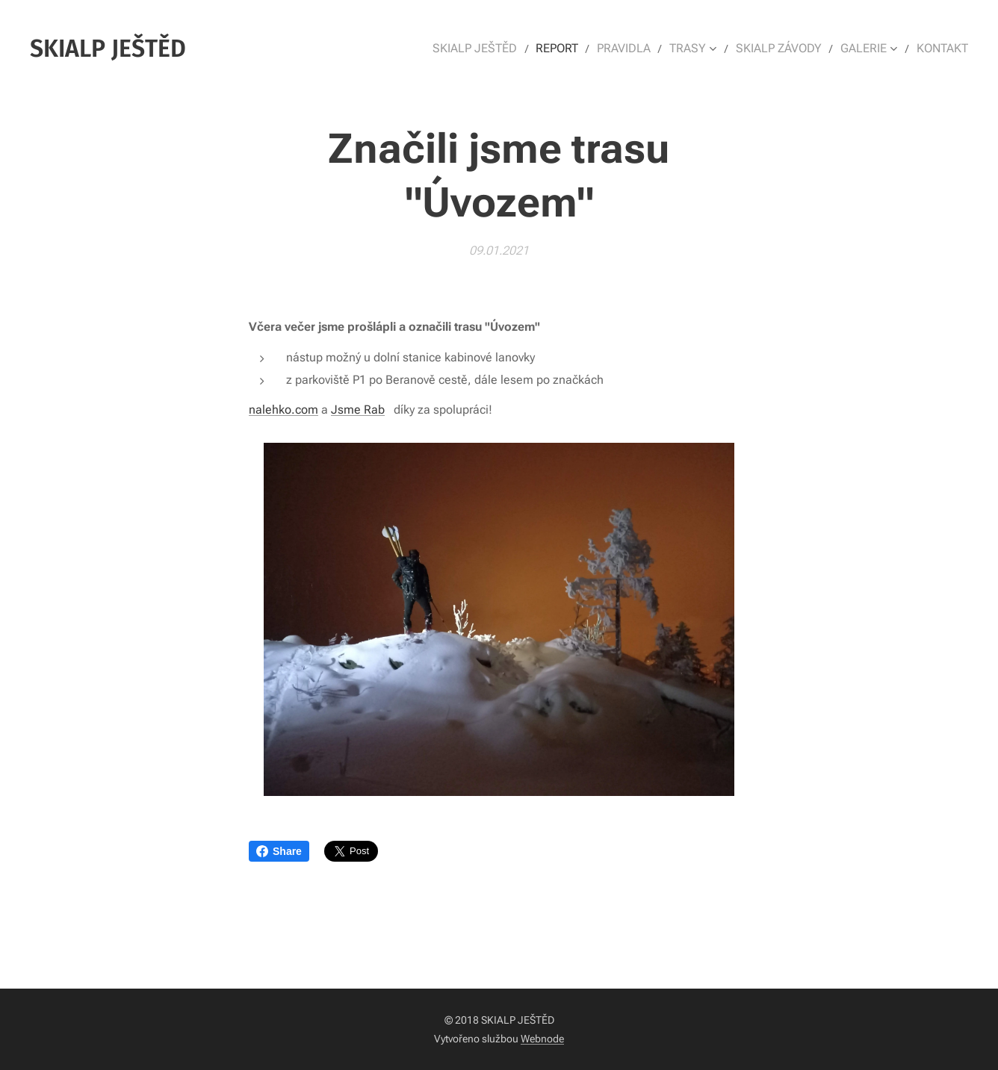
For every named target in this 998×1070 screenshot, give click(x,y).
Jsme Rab (358, 409)
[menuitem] (494, 48)
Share (279, 851)
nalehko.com (283, 409)
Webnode (542, 1039)
